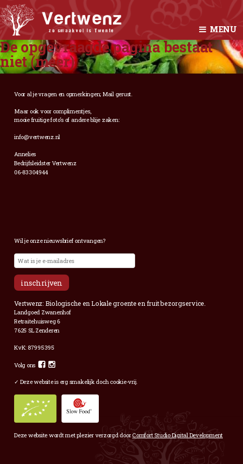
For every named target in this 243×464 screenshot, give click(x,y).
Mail (108, 94)
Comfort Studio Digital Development (177, 435)
